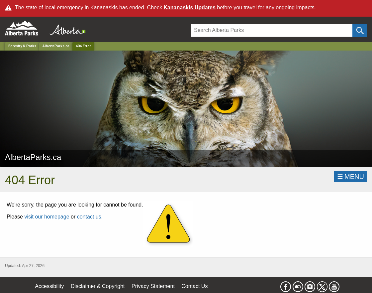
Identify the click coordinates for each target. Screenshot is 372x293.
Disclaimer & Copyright (98, 286)
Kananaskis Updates (189, 7)
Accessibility (49, 286)
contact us (89, 217)
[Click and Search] (359, 30)
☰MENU (350, 176)
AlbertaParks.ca (56, 46)
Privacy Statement (153, 286)
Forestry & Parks (22, 46)
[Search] (271, 30)
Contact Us (194, 286)
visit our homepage (46, 217)
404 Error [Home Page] (83, 46)
